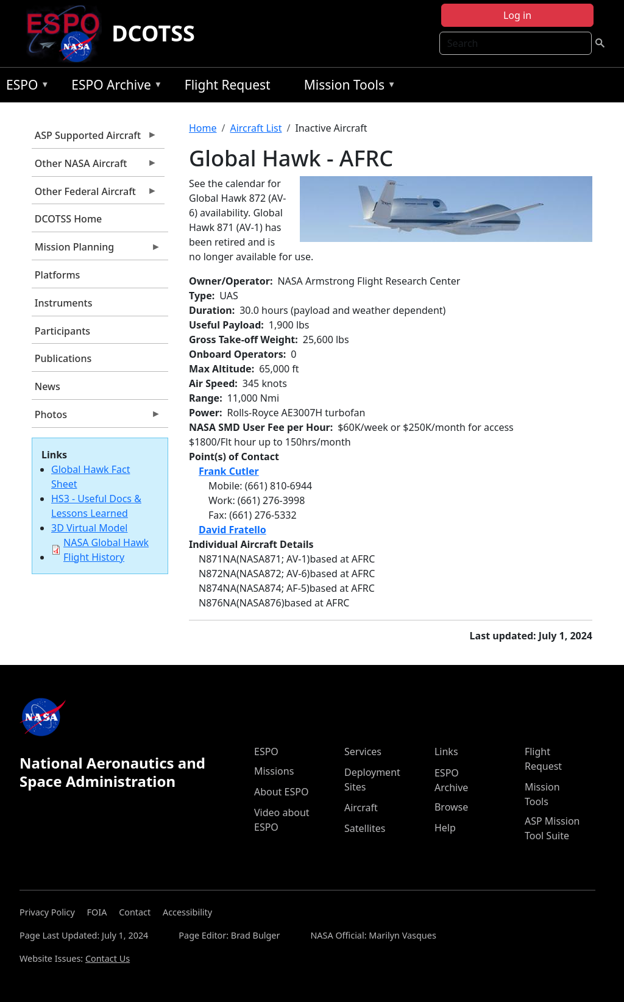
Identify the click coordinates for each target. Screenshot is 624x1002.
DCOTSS (153, 33)
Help (445, 827)
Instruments (64, 303)
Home (203, 128)
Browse (451, 807)
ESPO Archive (113, 87)
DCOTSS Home (68, 219)
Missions (274, 771)
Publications (63, 358)
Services (362, 751)
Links (446, 751)
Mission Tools (347, 87)
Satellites (364, 828)
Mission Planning (96, 250)
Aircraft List (256, 128)
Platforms (57, 275)
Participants (62, 331)
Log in (517, 15)
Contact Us (107, 958)
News (47, 386)
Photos (96, 417)
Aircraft (361, 807)
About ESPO (281, 791)
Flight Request (228, 84)
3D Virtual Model (89, 528)
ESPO (24, 87)
